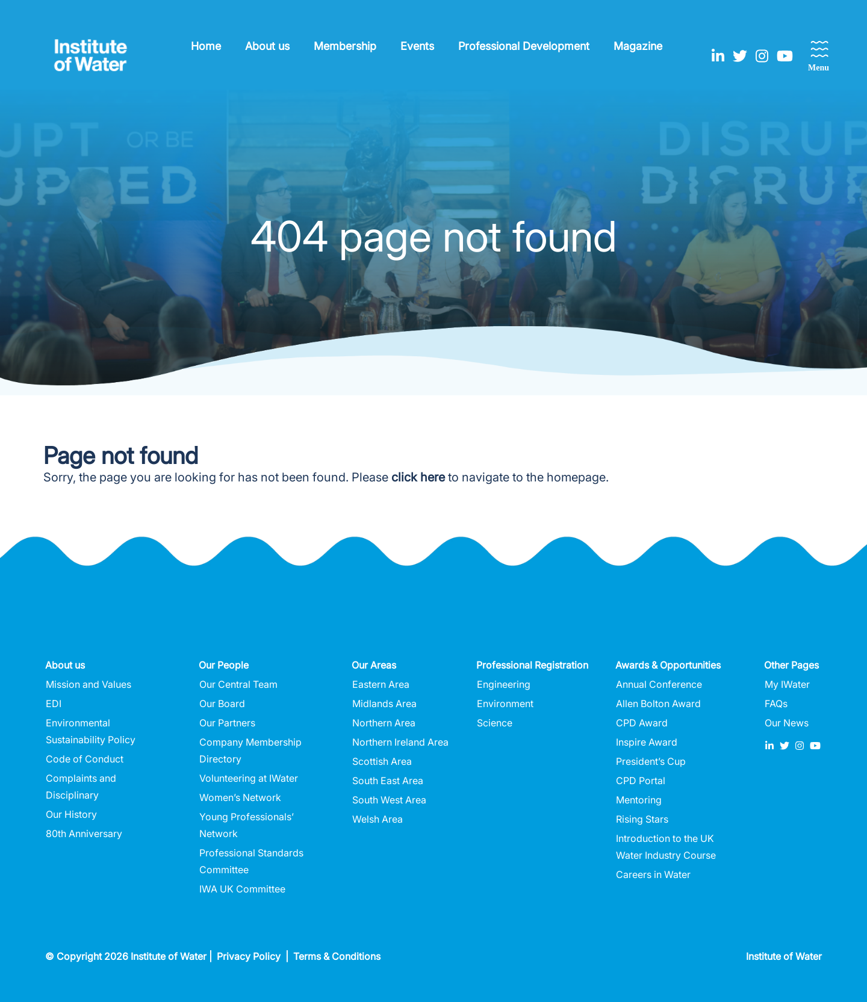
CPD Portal (640, 781)
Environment (505, 703)
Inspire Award (646, 742)
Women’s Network (240, 797)
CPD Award (642, 723)
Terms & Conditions (337, 956)
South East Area (387, 781)
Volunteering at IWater (248, 778)
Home (206, 46)
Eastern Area (380, 684)
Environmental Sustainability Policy (90, 731)
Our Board (222, 703)
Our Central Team (238, 684)
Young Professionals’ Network (246, 825)
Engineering (503, 684)
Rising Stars (642, 819)
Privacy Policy (249, 956)
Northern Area (383, 723)
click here (418, 477)
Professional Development (523, 46)
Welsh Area (377, 819)
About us (267, 46)
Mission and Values (88, 684)
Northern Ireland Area (400, 742)
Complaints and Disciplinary (81, 786)
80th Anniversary (84, 833)
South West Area (389, 800)
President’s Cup (651, 761)
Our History (71, 814)
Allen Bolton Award (658, 703)
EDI (53, 703)
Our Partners (227, 723)
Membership (345, 46)
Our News (787, 723)
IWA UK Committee (242, 889)
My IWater (787, 684)
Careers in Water (653, 874)
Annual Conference (659, 684)
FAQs (776, 703)
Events (417, 46)
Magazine (638, 46)
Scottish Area (382, 761)
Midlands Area (384, 703)
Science (494, 723)
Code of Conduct (84, 759)
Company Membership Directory (250, 750)
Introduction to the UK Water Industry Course (666, 846)
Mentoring (639, 800)
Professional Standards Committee (251, 861)
